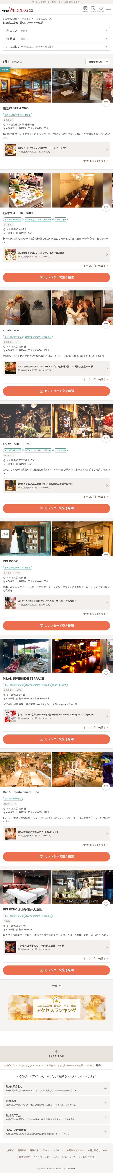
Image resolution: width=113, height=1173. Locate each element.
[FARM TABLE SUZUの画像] (56, 421)
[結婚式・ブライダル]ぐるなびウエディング (24, 1065)
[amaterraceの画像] (56, 307)
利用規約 (22, 1150)
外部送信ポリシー (75, 1150)
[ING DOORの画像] (56, 538)
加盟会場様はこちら (97, 1150)
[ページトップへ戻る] (56, 1054)
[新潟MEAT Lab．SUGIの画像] (56, 190)
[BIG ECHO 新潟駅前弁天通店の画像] (56, 887)
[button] (56, 1088)
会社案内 (10, 1150)
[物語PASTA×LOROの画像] (56, 85)
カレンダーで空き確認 (56, 277)
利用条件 (34, 1150)
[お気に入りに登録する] (106, 103)
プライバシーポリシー (53, 1150)
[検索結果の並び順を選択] (97, 62)
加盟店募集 (24, 1157)
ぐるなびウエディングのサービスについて (54, 1157)
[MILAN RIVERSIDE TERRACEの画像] (56, 656)
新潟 (89, 1065)
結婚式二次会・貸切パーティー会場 (66, 1065)
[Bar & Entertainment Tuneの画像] (56, 769)
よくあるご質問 (86, 1157)
